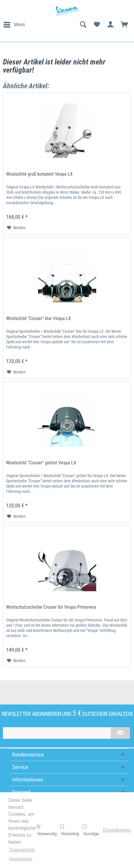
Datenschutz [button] (22, 849)
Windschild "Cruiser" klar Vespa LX (38, 318)
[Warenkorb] (125, 24)
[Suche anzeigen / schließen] (83, 24)
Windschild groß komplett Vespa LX (39, 174)
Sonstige (91, 830)
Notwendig (47, 830)
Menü (14, 23)
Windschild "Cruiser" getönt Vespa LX (41, 463)
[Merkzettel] (97, 24)
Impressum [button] (20, 858)
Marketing (69, 830)
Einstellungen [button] (117, 830)
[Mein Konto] (111, 24)
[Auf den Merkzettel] (16, 227)
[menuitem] (14, 24)
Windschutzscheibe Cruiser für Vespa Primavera (51, 607)
